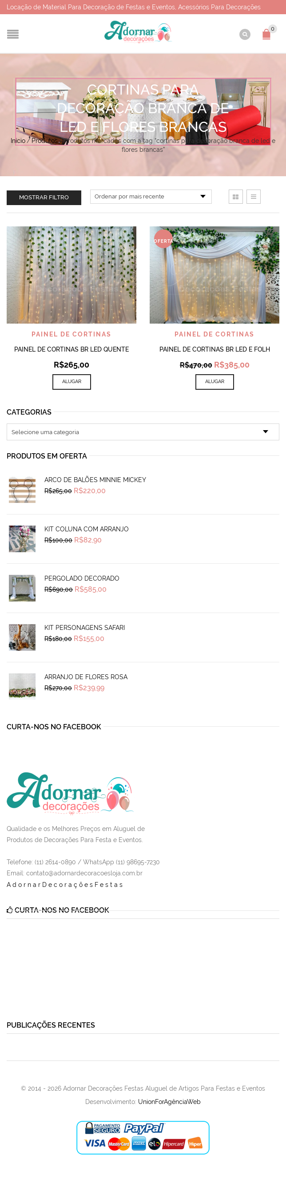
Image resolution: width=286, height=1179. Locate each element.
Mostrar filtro (44, 197)
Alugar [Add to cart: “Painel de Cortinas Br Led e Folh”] (214, 381)
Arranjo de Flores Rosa (85, 676)
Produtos (45, 140)
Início (18, 140)
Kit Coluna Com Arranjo (86, 529)
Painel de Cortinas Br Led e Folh (214, 349)
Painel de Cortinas (71, 334)
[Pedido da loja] (151, 197)
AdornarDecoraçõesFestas (65, 884)
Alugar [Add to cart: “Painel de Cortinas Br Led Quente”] (71, 381)
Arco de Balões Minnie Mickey (95, 479)
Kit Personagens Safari (84, 627)
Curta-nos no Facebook (54, 727)
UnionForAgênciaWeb (169, 1101)
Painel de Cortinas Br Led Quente (71, 349)
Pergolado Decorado (81, 578)
